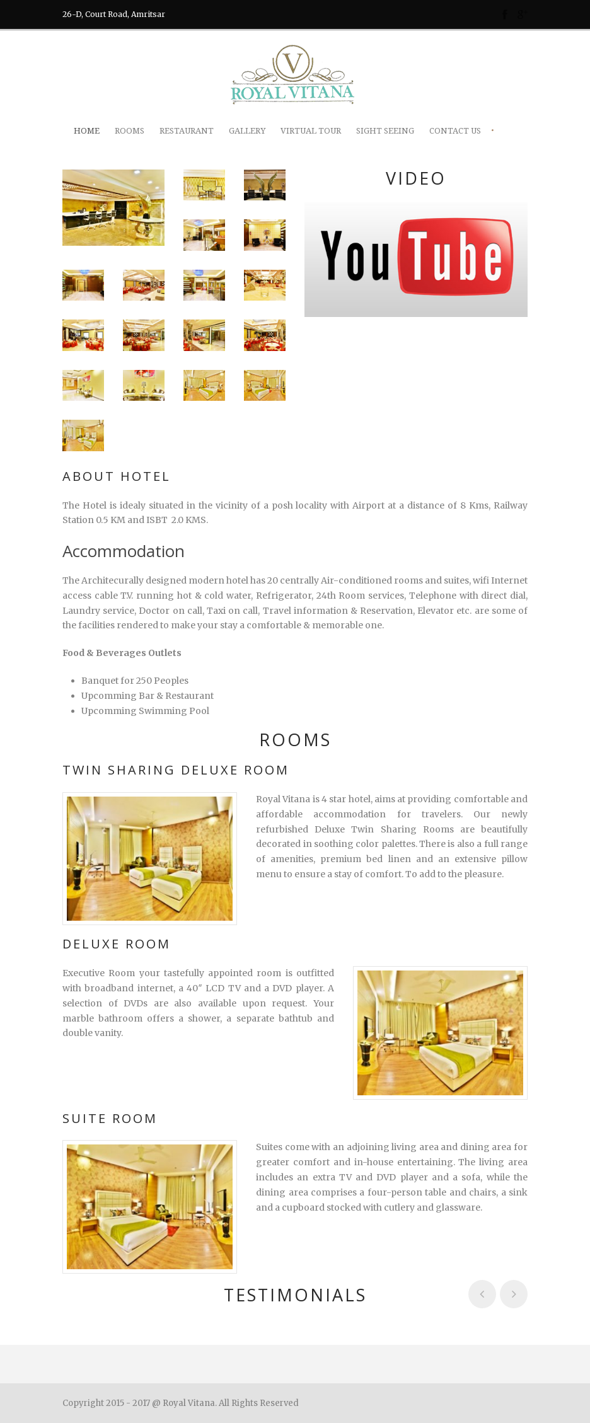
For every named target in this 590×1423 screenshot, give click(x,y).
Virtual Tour (311, 130)
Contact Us (455, 130)
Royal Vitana (189, 1403)
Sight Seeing (385, 130)
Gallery (247, 130)
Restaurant (186, 130)
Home (87, 130)
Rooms (129, 130)
